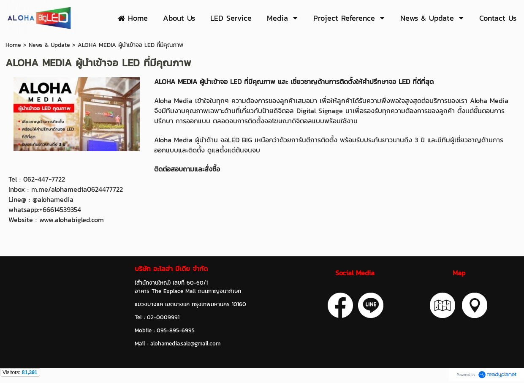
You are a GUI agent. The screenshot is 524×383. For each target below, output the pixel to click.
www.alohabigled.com (71, 220)
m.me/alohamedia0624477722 (77, 189)
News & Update (49, 45)
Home (13, 45)
